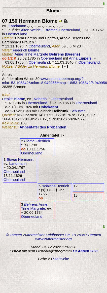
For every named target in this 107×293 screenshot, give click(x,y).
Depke (13, 99)
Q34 (50, 26)
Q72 (44, 26)
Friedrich (26, 50)
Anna (80, 58)
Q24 (39, 26)
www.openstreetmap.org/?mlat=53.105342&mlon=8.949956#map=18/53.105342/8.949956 (54, 81)
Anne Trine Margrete (47, 54)
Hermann (20, 159)
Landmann (17, 26)
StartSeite (61, 259)
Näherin (40, 99)
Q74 (61, 26)
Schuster (77, 111)
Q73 (55, 26)
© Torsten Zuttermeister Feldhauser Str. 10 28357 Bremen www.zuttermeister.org (53, 237)
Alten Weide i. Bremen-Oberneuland (50, 30)
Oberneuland (16, 34)
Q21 (33, 26)
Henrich (55, 186)
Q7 (28, 26)
